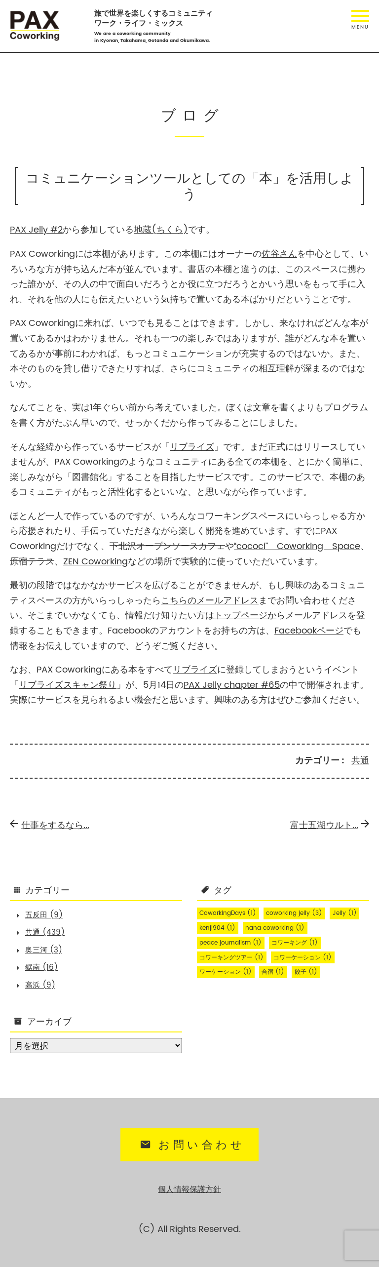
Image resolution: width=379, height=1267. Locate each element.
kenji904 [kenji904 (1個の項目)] (217, 928)
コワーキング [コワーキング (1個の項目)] (294, 943)
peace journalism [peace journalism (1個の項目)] (230, 943)
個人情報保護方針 (189, 1189)
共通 (360, 760)
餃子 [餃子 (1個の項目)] (306, 972)
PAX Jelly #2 (36, 230)
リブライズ (192, 447)
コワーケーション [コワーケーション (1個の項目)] (302, 957)
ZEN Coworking (95, 561)
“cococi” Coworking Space (297, 546)
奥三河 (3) (43, 950)
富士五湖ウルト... (330, 825)
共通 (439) (45, 932)
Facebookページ (308, 631)
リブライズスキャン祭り (67, 685)
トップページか (245, 615)
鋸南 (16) (41, 967)
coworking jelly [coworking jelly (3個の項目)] (294, 913)
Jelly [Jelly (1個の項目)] (345, 913)
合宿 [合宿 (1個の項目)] (273, 972)
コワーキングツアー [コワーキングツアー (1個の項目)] (231, 957)
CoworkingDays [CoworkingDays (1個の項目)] (227, 913)
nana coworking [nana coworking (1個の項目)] (274, 928)
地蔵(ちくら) (161, 230)
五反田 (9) (44, 915)
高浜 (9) (40, 985)
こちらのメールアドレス (210, 601)
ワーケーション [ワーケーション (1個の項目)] (225, 972)
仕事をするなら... (49, 825)
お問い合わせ (191, 1145)
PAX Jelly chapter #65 (232, 685)
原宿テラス (32, 561)
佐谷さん (279, 254)
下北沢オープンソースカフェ (167, 546)
